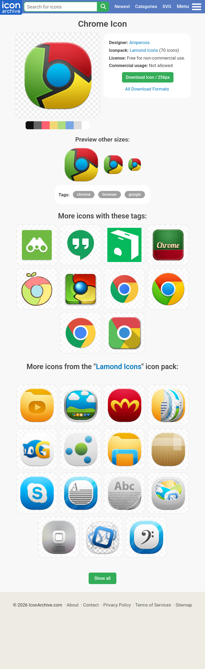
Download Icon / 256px (147, 77)
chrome (83, 194)
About (73, 605)
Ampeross (139, 42)
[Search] (103, 7)
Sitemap (184, 605)
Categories (146, 6)
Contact (91, 605)
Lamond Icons (144, 50)
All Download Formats (147, 89)
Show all (102, 578)
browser (109, 194)
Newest (122, 6)
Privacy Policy (117, 605)
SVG (167, 6)
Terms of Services (153, 605)
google (135, 194)
